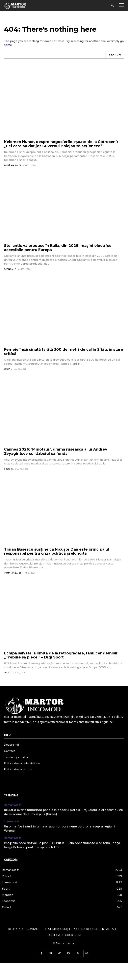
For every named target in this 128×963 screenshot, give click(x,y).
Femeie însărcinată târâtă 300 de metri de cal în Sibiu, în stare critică (63, 351)
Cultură (9, 469)
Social (8, 369)
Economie (10, 269)
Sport (7, 673)
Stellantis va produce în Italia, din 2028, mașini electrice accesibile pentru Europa (57, 247)
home (8, 44)
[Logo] (15, 5)
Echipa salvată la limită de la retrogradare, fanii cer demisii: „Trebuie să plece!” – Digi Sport (61, 655)
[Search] (114, 55)
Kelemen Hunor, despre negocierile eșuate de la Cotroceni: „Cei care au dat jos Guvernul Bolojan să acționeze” (61, 144)
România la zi (12, 165)
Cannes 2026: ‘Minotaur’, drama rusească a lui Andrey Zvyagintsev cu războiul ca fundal (55, 451)
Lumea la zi (11, 821)
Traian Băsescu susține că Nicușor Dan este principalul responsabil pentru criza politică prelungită (56, 551)
